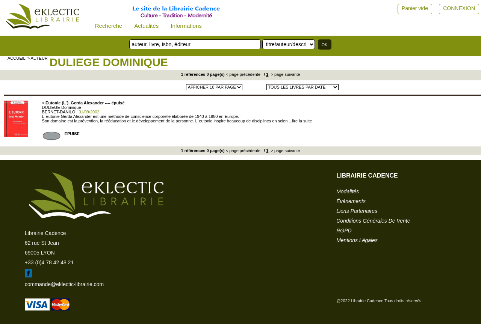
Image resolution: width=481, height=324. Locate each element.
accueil (17, 58)
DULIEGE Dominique (109, 62)
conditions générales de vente (373, 221)
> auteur (37, 58)
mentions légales (357, 240)
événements (351, 201)
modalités (347, 191)
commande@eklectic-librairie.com (64, 284)
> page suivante (284, 74)
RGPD (343, 231)
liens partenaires (356, 211)
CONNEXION (459, 8)
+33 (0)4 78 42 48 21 (49, 262)
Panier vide (415, 8)
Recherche (109, 26)
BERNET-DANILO (59, 112)
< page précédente (243, 74)
